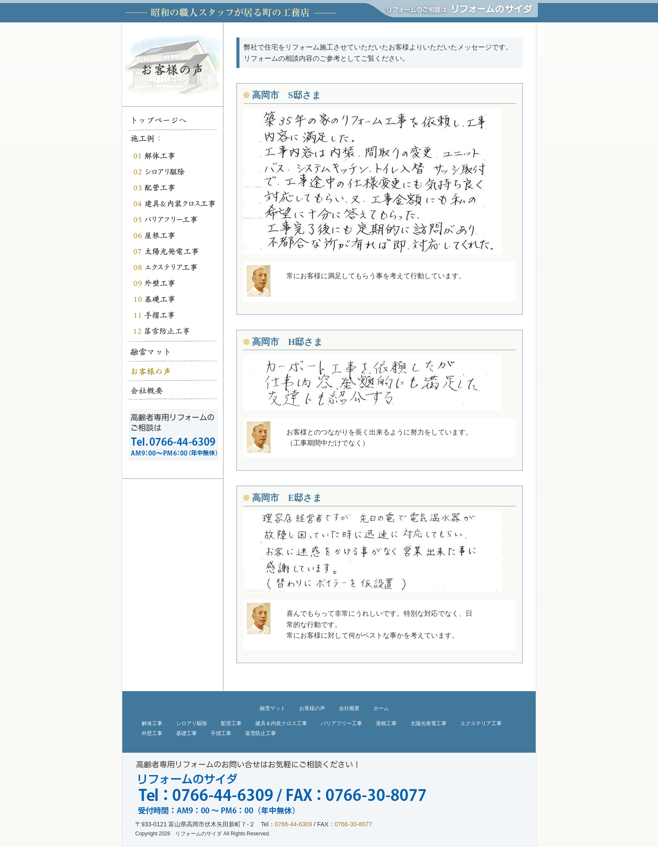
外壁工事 (152, 733)
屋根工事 (386, 723)
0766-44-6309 (293, 824)
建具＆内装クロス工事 (281, 723)
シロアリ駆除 (191, 723)
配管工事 (231, 723)
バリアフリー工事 (341, 723)
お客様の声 (312, 708)
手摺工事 (221, 733)
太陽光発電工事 (428, 723)
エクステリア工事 (481, 723)
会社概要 (349, 708)
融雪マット (273, 708)
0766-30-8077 (353, 824)
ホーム (381, 708)
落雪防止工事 (260, 733)
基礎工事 (186, 733)
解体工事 (152, 723)
